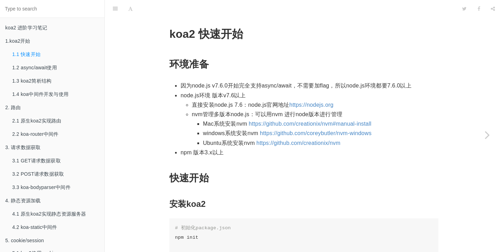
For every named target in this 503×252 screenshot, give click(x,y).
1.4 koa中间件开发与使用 (40, 94)
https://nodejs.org (311, 87)
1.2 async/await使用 (34, 67)
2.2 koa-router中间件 (35, 134)
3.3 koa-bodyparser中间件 (41, 187)
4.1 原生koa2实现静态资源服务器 (49, 214)
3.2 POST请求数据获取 (38, 174)
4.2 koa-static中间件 (34, 227)
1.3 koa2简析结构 (31, 81)
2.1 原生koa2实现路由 (36, 121)
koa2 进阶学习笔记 (26, 27)
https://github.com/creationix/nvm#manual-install (310, 106)
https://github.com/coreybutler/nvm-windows (316, 116)
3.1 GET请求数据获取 (36, 160)
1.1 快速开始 (26, 54)
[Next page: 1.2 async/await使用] (487, 135)
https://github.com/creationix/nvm (298, 125)
